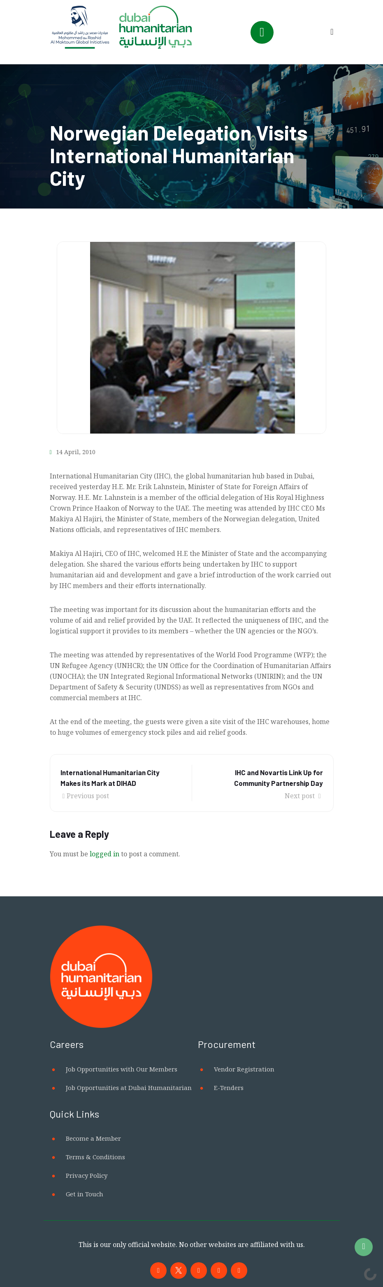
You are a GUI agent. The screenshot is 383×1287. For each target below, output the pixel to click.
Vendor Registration (244, 1069)
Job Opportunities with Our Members (121, 1069)
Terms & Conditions (95, 1157)
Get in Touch (84, 1194)
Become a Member (93, 1138)
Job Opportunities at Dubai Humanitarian (129, 1087)
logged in (104, 853)
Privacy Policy (86, 1175)
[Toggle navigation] (262, 32)
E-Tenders (229, 1087)
